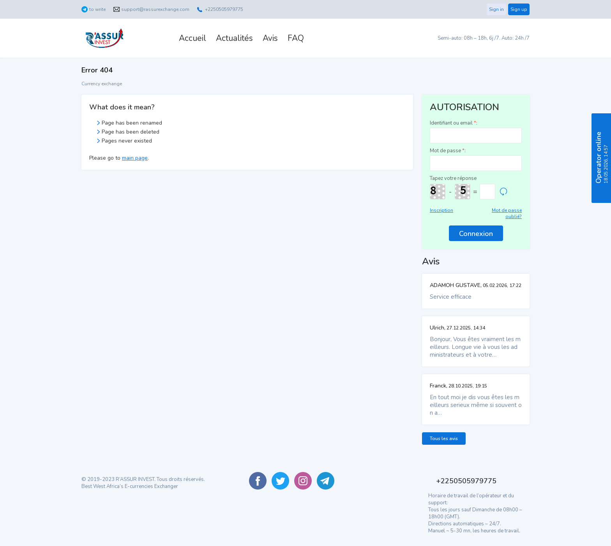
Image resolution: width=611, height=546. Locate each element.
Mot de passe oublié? (507, 213)
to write (97, 9)
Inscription (441, 210)
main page (135, 158)
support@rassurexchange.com (155, 9)
